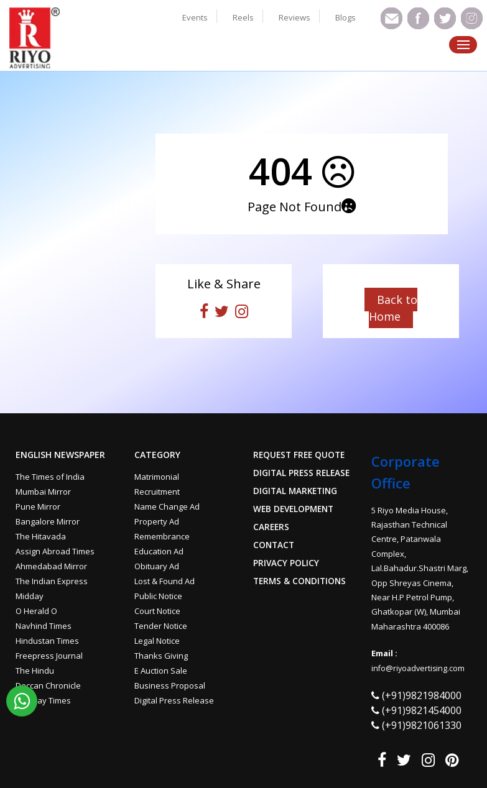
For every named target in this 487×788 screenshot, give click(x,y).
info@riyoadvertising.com (419, 668)
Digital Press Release (174, 700)
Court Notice (157, 610)
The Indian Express (52, 581)
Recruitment (157, 491)
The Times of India (50, 476)
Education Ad (158, 551)
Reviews (294, 17)
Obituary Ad (156, 566)
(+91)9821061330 (421, 725)
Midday (30, 596)
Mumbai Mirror (43, 491)
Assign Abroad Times (55, 551)
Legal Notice (157, 640)
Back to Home (393, 308)
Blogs (345, 17)
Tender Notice (160, 625)
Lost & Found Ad (164, 581)
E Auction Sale (160, 670)
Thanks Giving (161, 655)
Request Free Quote (301, 455)
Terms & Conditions (301, 581)
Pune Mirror (38, 506)
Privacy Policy (286, 563)
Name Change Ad (167, 506)
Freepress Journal (49, 655)
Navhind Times (44, 625)
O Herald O (36, 610)
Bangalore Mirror (48, 521)
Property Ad (156, 521)
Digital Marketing (297, 491)
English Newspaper (60, 455)
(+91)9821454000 (421, 710)
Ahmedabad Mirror (51, 566)
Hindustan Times (47, 640)
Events (195, 17)
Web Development (295, 509)
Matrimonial (156, 476)
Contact (274, 545)
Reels (243, 17)
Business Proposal (169, 685)
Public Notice (158, 596)
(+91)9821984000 (421, 695)
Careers (271, 527)
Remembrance (162, 536)
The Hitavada (41, 536)
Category (157, 455)
